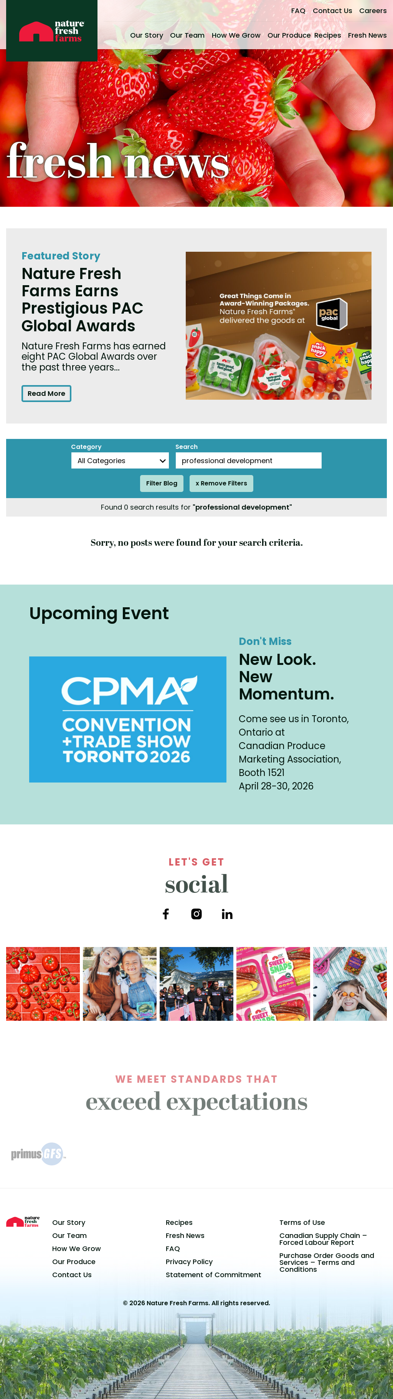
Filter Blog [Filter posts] (161, 483)
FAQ (298, 10)
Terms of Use (302, 1222)
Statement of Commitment (213, 1274)
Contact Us (332, 10)
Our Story (146, 35)
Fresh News (367, 35)
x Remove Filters (221, 483)
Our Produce (289, 35)
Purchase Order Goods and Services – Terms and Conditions (326, 1262)
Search (186, 447)
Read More (46, 393)
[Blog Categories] (120, 460)
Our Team (187, 35)
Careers (373, 10)
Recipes (327, 35)
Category (86, 447)
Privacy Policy (189, 1261)
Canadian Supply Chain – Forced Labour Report (323, 1239)
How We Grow (236, 35)
